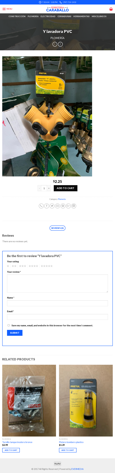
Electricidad (48, 16)
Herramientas (81, 16)
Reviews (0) (57, 228)
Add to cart (65, 188)
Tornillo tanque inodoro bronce (17, 442)
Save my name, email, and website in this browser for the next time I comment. (52, 325)
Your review (14, 272)
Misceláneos (99, 16)
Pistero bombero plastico (71, 442)
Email (10, 311)
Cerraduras (64, 16)
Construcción (17, 16)
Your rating (13, 261)
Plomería (33, 16)
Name (10, 297)
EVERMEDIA (77, 469)
